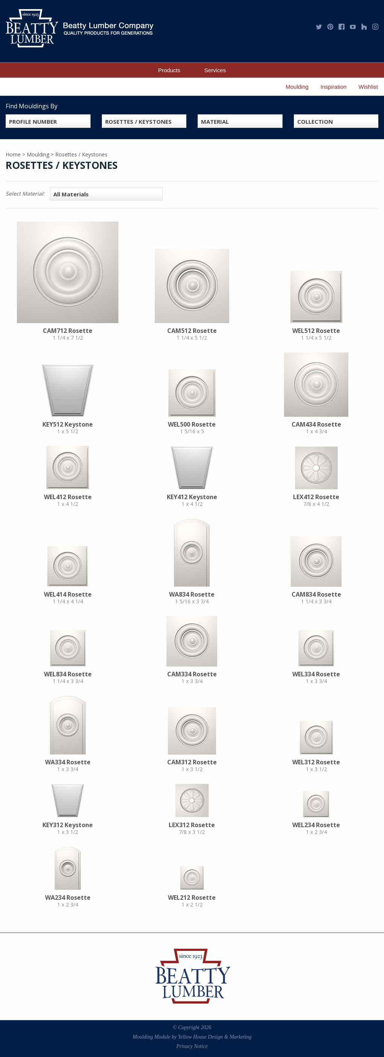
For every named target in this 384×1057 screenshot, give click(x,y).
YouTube (353, 27)
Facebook (342, 27)
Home (13, 154)
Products (169, 70)
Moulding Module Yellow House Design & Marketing (192, 1037)
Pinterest (330, 27)
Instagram (375, 27)
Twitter (319, 27)
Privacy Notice (192, 1046)
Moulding (297, 87)
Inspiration (333, 87)
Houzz (364, 27)
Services (215, 70)
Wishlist (368, 87)
